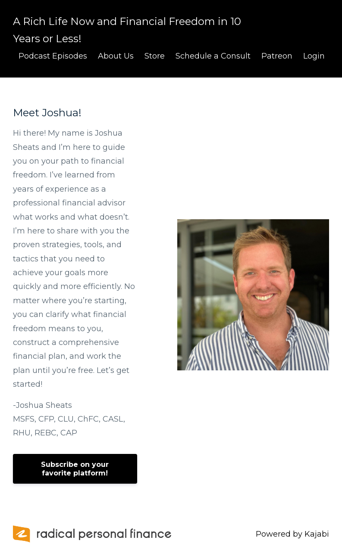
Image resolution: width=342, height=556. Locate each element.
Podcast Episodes (53, 56)
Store (154, 56)
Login (314, 56)
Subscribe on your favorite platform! (75, 468)
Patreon (276, 56)
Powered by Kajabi (292, 534)
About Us (116, 56)
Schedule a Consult (213, 56)
